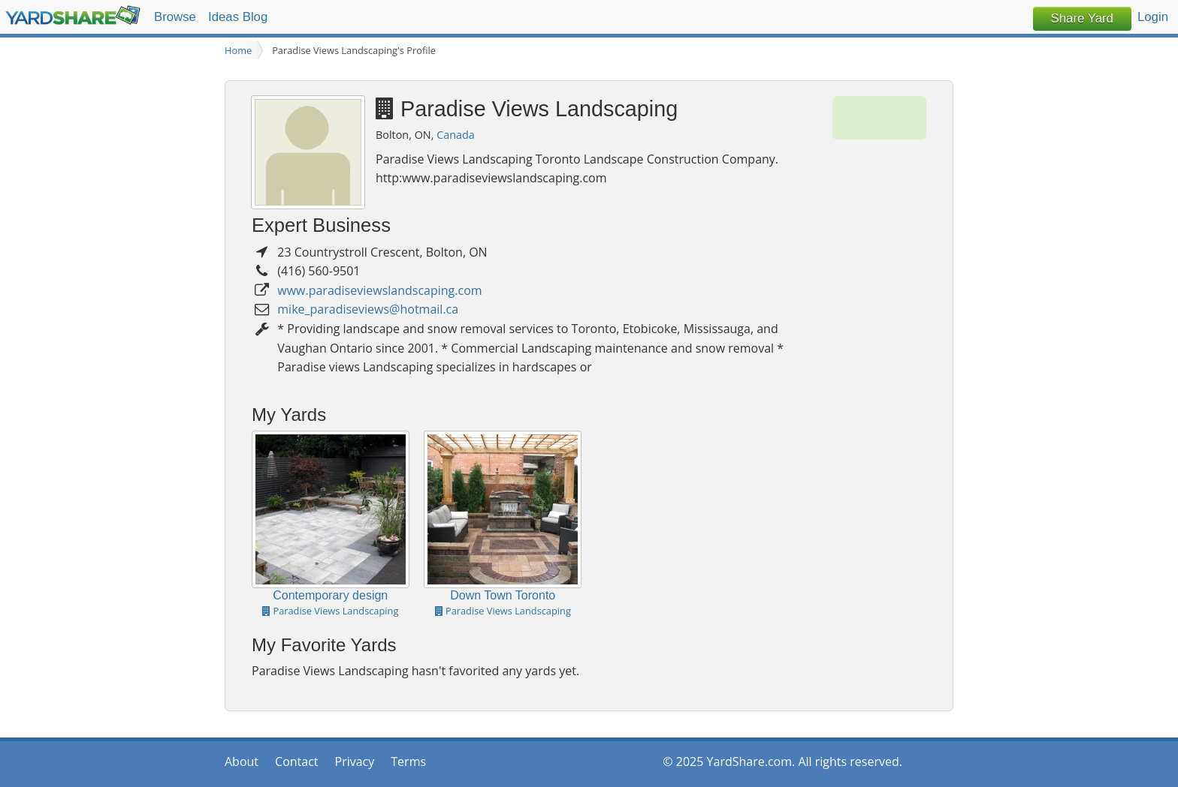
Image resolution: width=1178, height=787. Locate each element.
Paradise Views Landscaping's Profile (354, 50)
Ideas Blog (237, 17)
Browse (175, 17)
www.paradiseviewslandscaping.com (379, 290)
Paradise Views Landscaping (330, 610)
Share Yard (1082, 18)
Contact (296, 761)
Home (238, 50)
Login (1152, 17)
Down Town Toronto (502, 595)
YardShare (72, 15)
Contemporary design (330, 595)
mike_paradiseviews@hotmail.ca (367, 309)
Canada (455, 135)
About (241, 761)
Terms (408, 761)
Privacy (355, 761)
